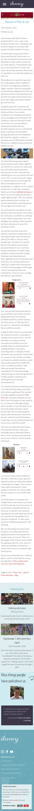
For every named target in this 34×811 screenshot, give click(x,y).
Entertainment (7, 575)
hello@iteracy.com (8, 757)
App (16, 575)
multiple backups (23, 192)
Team (15, 572)
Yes (20, 806)
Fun (20, 572)
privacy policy (14, 800)
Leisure (26, 572)
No (26, 806)
